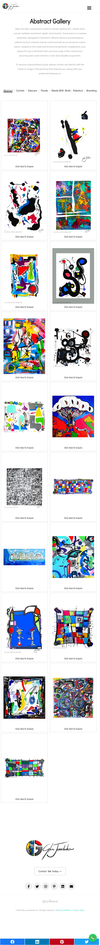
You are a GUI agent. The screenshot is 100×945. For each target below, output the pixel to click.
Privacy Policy (78, 910)
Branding (92, 90)
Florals (44, 90)
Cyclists (20, 90)
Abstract (8, 90)
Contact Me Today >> (50, 871)
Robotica (78, 90)
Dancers (32, 90)
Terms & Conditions (63, 910)
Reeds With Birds (61, 90)
